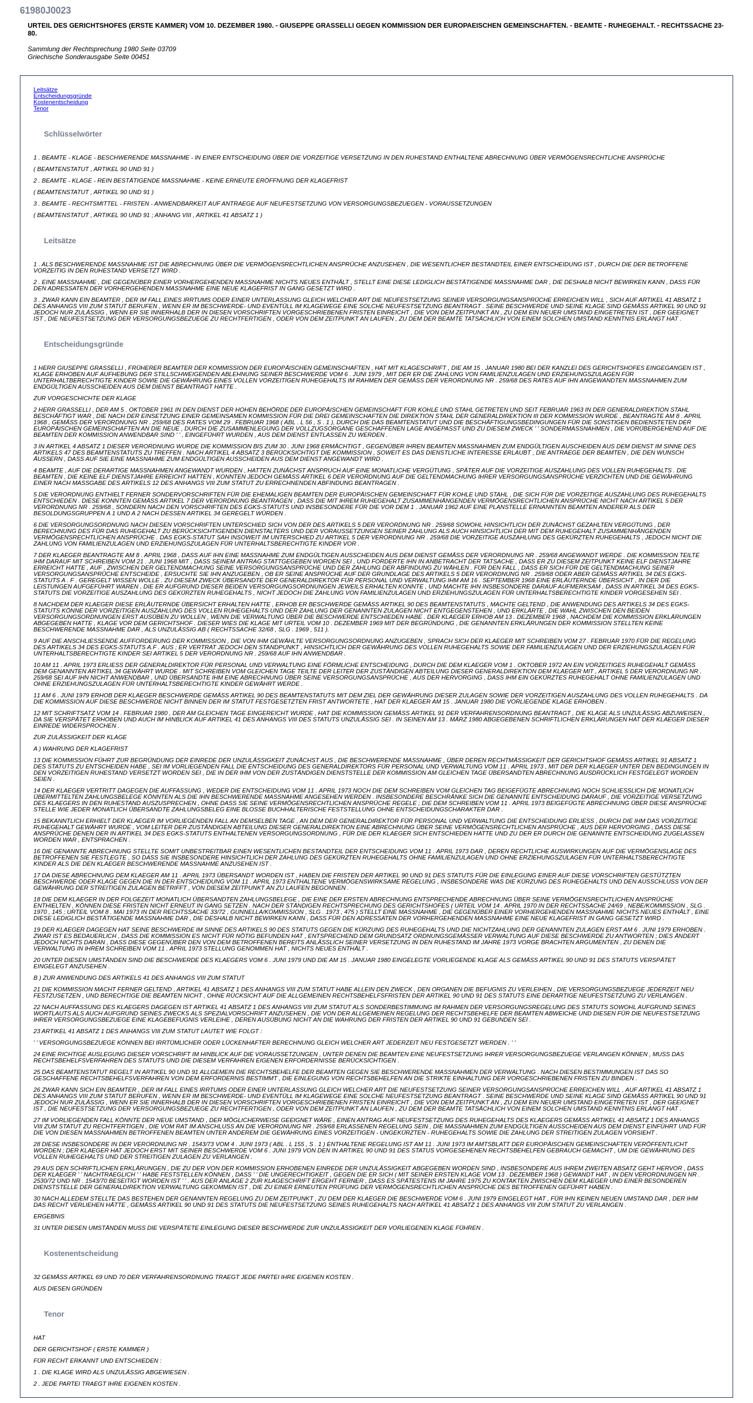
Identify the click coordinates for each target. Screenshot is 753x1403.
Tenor (41, 108)
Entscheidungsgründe (62, 96)
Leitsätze (45, 89)
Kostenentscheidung (60, 102)
